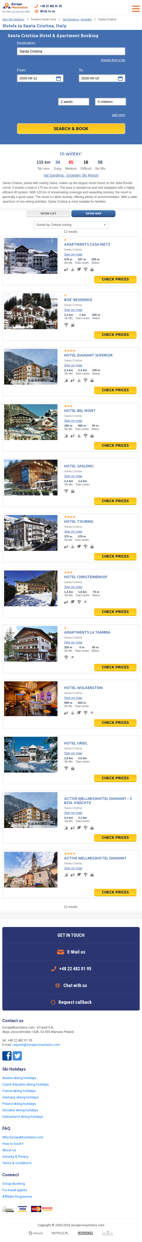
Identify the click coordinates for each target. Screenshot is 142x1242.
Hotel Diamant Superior (88, 355)
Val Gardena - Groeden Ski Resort (71, 175)
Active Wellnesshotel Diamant (95, 858)
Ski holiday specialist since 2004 (15, 8)
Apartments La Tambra (87, 632)
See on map (73, 254)
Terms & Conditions (16, 1163)
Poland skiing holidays (19, 1104)
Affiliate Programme (17, 1196)
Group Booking (13, 1184)
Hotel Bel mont (80, 411)
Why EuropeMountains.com (22, 1137)
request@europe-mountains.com (36, 1045)
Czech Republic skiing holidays (25, 1084)
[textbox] (71, 51)
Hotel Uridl (76, 743)
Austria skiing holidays (19, 1078)
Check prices (115, 279)
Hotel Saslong (79, 466)
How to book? (13, 1144)
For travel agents (14, 1190)
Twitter (17, 1056)
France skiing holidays (19, 1091)
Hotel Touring (79, 521)
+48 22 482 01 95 (51, 6)
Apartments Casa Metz (87, 244)
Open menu (136, 9)
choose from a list (113, 60)
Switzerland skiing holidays (22, 1117)
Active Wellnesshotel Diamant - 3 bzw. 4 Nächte (98, 801)
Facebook (7, 1056)
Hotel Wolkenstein (83, 688)
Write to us (47, 11)
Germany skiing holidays (20, 1097)
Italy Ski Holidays (13, 19)
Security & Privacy (15, 1156)
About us (9, 1150)
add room (118, 115)
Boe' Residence (78, 300)
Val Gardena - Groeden (77, 19)
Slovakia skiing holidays (20, 1110)
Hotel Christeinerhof (85, 577)
